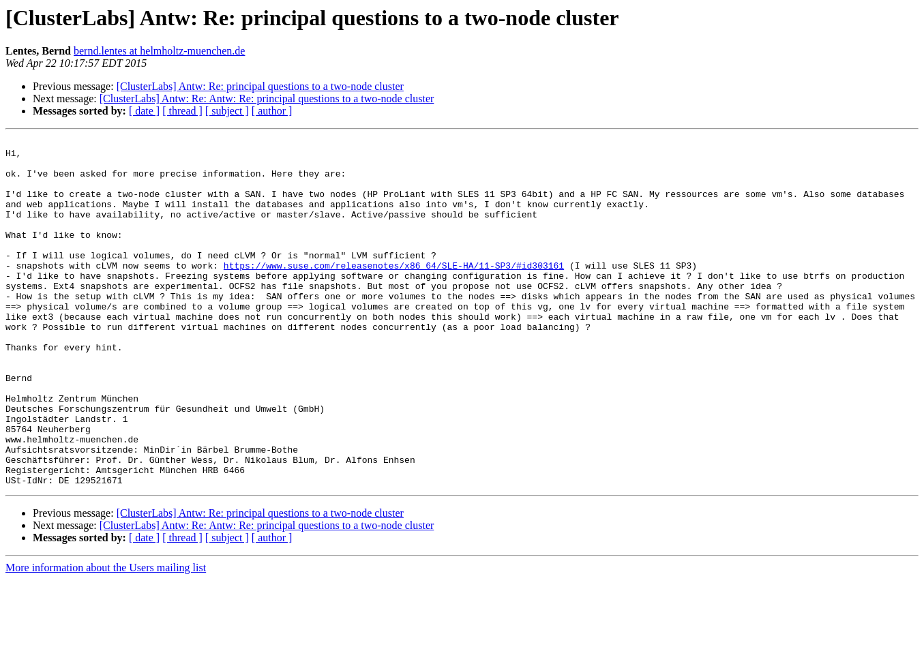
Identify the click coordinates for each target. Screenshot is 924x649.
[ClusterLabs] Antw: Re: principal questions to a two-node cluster (260, 86)
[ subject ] (227, 111)
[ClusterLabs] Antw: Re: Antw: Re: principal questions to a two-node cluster (267, 98)
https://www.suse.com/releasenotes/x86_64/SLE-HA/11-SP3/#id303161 (394, 292)
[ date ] (144, 111)
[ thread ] (182, 111)
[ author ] (272, 111)
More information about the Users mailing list (105, 637)
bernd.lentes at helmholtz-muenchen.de (159, 51)
